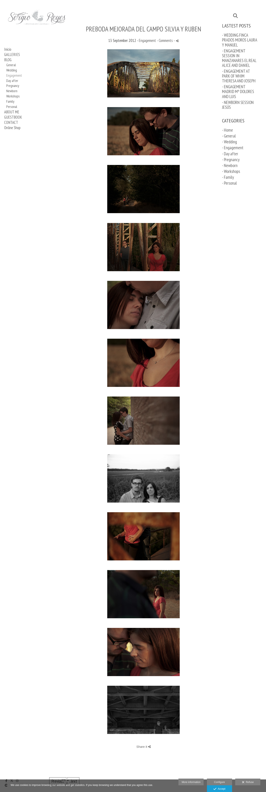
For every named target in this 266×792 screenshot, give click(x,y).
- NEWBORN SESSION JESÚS (238, 105)
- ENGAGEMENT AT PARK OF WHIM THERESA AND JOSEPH (239, 76)
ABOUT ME (11, 111)
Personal (11, 106)
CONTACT (11, 122)
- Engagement (232, 147)
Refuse (248, 782)
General (11, 65)
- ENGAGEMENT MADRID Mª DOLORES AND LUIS (238, 91)
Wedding (11, 70)
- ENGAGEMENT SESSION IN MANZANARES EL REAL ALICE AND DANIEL (239, 58)
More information (191, 782)
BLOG (8, 59)
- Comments (165, 40)
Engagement (14, 75)
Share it (143, 746)
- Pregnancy (231, 159)
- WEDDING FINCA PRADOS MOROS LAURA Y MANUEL (239, 40)
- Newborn (230, 165)
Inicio (7, 49)
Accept (219, 789)
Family (10, 101)
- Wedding (229, 142)
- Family (228, 177)
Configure (219, 782)
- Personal (229, 183)
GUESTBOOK (13, 117)
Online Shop (12, 127)
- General (229, 136)
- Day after (230, 154)
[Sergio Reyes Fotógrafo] (36, 30)
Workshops (13, 96)
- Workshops (231, 171)
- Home (227, 130)
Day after (12, 80)
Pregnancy (12, 85)
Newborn (11, 91)
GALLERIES (12, 54)
